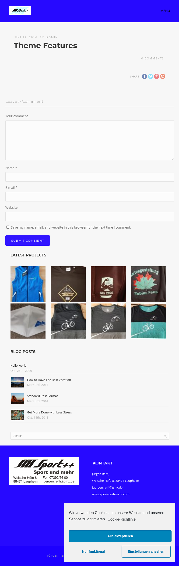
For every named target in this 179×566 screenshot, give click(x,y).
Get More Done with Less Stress (49, 412)
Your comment (16, 116)
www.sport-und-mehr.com (111, 494)
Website (11, 207)
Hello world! (19, 365)
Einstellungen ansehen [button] (146, 551)
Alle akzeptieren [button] (120, 536)
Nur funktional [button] (93, 551)
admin (52, 37)
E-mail (11, 187)
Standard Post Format (42, 396)
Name (11, 168)
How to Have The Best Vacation (49, 380)
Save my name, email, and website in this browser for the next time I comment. (71, 227)
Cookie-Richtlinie (122, 519)
